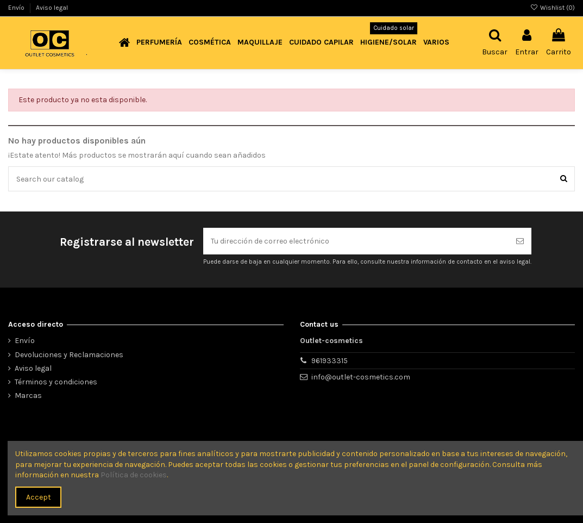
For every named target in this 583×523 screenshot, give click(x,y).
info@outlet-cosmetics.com (360, 377)
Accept (38, 497)
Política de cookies (134, 475)
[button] (159, 42)
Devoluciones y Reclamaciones (69, 354)
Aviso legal (52, 7)
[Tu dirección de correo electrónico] (356, 241)
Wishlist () (552, 7)
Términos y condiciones (56, 382)
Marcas (28, 395)
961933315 (329, 360)
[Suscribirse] (520, 241)
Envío (17, 7)
